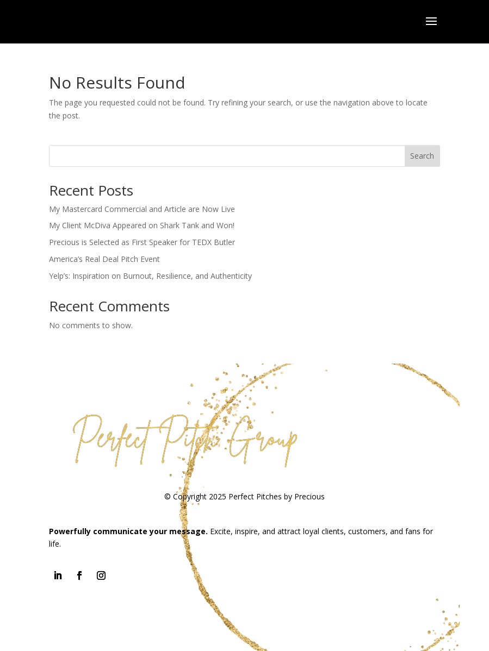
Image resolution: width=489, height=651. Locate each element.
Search (422, 156)
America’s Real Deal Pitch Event (104, 259)
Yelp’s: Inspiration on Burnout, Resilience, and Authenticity (150, 276)
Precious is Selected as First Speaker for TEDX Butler (142, 242)
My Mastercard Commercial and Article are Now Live (142, 209)
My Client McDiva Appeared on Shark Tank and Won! (141, 225)
